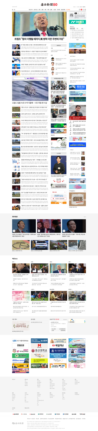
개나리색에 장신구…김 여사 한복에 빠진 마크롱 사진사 (34, 71)
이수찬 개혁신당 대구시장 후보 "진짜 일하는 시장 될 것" (34, 120)
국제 (48, 9)
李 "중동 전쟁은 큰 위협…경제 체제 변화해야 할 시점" (33, 45)
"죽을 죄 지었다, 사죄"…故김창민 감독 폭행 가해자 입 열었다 (75, 169)
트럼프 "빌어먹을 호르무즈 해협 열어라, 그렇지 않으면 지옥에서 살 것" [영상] (48, 235)
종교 (13, 400)
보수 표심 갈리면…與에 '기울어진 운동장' (79, 122)
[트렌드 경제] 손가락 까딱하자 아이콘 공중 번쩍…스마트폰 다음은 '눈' (58, 120)
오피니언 (35, 9)
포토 (63, 395)
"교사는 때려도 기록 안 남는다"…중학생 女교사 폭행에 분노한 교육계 (39, 279)
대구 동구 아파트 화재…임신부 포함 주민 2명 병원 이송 (34, 199)
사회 (45, 9)
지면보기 (74, 6)
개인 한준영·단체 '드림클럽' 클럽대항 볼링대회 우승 (39, 311)
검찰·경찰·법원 (64, 383)
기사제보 (77, 6)
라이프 (58, 9)
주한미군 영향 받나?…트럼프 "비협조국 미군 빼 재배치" (34, 51)
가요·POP (51, 397)
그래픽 (63, 397)
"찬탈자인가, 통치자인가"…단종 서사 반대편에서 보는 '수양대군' (20, 302)
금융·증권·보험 (52, 383)
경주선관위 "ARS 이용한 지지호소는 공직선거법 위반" (33, 127)
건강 (38, 398)
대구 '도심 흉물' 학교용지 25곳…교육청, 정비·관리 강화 (34, 192)
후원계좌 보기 (65, 319)
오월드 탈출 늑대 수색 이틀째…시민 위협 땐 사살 (29, 102)
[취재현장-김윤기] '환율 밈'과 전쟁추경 (61, 73)
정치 (39, 9)
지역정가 (38, 386)
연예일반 (51, 394)
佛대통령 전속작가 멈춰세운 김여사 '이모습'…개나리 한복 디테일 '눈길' (77, 77)
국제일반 (76, 380)
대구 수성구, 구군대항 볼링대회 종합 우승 (39, 306)
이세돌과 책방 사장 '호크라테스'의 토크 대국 (58, 302)
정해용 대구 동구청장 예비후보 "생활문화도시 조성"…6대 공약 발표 (20, 284)
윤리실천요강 (78, 418)
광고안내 (33, 418)
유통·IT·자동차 (52, 388)
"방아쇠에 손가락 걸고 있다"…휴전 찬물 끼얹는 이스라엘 (58, 279)
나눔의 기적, (54, 319)
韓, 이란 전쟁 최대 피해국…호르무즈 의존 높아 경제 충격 (34, 147)
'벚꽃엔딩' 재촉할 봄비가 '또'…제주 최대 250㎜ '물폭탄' (75, 163)
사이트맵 (83, 418)
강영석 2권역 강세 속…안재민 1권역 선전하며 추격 (33, 114)
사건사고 (63, 382)
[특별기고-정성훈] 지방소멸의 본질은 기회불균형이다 (61, 64)
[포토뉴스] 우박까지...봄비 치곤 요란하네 (75, 250)
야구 (25, 395)
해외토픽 (76, 383)
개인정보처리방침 (58, 418)
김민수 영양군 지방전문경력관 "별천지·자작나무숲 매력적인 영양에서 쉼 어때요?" (58, 176)
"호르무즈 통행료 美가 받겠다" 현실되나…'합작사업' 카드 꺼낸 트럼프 (83, 37)
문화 (51, 9)
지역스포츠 (26, 401)
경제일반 (51, 380)
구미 (13, 409)
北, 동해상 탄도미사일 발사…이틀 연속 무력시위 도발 (33, 186)
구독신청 (37, 418)
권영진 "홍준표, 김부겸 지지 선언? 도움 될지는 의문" (33, 64)
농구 (25, 398)
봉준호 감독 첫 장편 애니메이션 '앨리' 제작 (58, 311)
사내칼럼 (26, 382)
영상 (63, 394)
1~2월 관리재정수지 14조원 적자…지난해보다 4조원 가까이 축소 (76, 284)
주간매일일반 (77, 394)
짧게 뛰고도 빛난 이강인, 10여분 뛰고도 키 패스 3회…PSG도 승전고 (39, 302)
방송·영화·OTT (52, 395)
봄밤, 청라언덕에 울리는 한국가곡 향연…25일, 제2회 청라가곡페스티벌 (21, 307)
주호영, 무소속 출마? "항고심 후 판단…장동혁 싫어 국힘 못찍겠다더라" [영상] (79, 129)
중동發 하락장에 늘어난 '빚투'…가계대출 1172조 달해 (33, 160)
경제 (42, 9)
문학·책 (13, 398)
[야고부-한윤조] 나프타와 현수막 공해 (61, 68)
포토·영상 (63, 392)
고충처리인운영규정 (43, 418)
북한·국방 (38, 385)
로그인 (81, 6)
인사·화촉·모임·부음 (40, 400)
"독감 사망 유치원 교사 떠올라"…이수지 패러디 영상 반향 (75, 158)
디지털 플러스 (72, 191)
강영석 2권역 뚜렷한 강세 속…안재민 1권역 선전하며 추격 (81, 34)
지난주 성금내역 (53, 326)
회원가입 (83, 6)
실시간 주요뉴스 (72, 56)
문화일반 (13, 394)
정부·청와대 (39, 382)
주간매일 (68, 9)
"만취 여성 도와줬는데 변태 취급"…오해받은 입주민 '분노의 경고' (77, 69)
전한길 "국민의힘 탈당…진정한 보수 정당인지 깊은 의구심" (79, 118)
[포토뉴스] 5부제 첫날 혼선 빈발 (36, 250)
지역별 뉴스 (64, 389)
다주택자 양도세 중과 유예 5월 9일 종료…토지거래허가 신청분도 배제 (76, 279)
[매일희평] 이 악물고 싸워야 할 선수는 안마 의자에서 (58, 149)
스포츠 (54, 9)
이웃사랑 (63, 388)
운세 (38, 404)
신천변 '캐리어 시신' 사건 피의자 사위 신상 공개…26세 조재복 (82, 36)
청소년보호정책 (51, 418)
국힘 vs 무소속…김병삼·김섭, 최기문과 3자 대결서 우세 (34, 107)
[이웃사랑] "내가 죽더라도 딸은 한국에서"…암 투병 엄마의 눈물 (58, 106)
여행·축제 (38, 395)
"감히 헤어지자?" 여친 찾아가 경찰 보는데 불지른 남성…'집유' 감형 (39, 284)
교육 (63, 386)
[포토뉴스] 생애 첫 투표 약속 (17, 250)
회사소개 (28, 418)
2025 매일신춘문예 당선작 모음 (17, 331)
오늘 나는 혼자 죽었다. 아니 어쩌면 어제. (76, 207)
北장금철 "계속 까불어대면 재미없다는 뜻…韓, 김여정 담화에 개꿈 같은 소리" (79, 133)
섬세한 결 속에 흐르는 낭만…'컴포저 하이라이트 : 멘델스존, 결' (20, 311)
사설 (25, 380)
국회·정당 (38, 383)
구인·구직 (51, 386)
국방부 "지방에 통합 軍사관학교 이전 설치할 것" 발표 (33, 173)
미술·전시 (13, 397)
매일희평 (26, 385)
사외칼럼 (26, 383)
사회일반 (63, 380)
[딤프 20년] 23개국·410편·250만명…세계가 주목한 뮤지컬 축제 (58, 92)
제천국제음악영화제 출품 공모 (56, 306)
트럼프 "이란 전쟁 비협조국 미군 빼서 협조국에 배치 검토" (81, 32)
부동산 (51, 382)
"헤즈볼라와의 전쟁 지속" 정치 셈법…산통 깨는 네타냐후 (34, 153)
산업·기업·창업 (52, 385)
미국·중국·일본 (77, 382)
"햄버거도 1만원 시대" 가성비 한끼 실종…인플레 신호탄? (34, 206)
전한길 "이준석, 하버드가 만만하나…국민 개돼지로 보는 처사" (39, 275)
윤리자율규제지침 (71, 418)
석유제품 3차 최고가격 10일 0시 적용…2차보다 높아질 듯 (77, 275)
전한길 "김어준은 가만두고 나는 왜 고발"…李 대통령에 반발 (79, 125)
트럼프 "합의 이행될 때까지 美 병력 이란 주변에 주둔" (39, 39)
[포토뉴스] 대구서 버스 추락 (55, 250)
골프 (25, 400)
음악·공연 (13, 395)
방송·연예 (63, 9)
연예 (50, 392)
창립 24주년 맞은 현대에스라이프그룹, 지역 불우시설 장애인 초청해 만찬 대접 (77, 311)
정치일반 (38, 380)
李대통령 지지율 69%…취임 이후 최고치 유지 (20, 279)
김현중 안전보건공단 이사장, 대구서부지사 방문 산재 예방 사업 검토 (77, 302)
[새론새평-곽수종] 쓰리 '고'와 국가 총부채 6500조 (61, 59)
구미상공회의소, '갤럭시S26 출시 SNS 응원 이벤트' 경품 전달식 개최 (76, 307)
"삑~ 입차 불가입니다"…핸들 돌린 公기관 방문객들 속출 (34, 133)
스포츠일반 (26, 394)
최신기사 (31, 9)
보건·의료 (63, 385)
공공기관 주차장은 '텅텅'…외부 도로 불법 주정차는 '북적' (34, 140)
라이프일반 (39, 394)
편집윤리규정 (65, 418)
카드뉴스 (63, 398)
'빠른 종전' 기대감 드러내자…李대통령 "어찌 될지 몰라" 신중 (75, 174)
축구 (25, 397)
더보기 (65, 48)
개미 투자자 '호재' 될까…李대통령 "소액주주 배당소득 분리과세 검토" (20, 275)
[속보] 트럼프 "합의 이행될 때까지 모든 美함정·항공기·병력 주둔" (58, 275)
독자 (38, 401)
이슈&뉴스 (72, 149)
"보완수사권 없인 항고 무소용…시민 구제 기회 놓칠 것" (34, 179)
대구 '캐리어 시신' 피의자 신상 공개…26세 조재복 (80, 30)
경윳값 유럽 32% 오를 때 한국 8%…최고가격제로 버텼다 (34, 166)
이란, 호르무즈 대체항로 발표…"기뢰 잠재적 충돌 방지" (34, 58)
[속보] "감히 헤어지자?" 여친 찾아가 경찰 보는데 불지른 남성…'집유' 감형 (77, 73)
